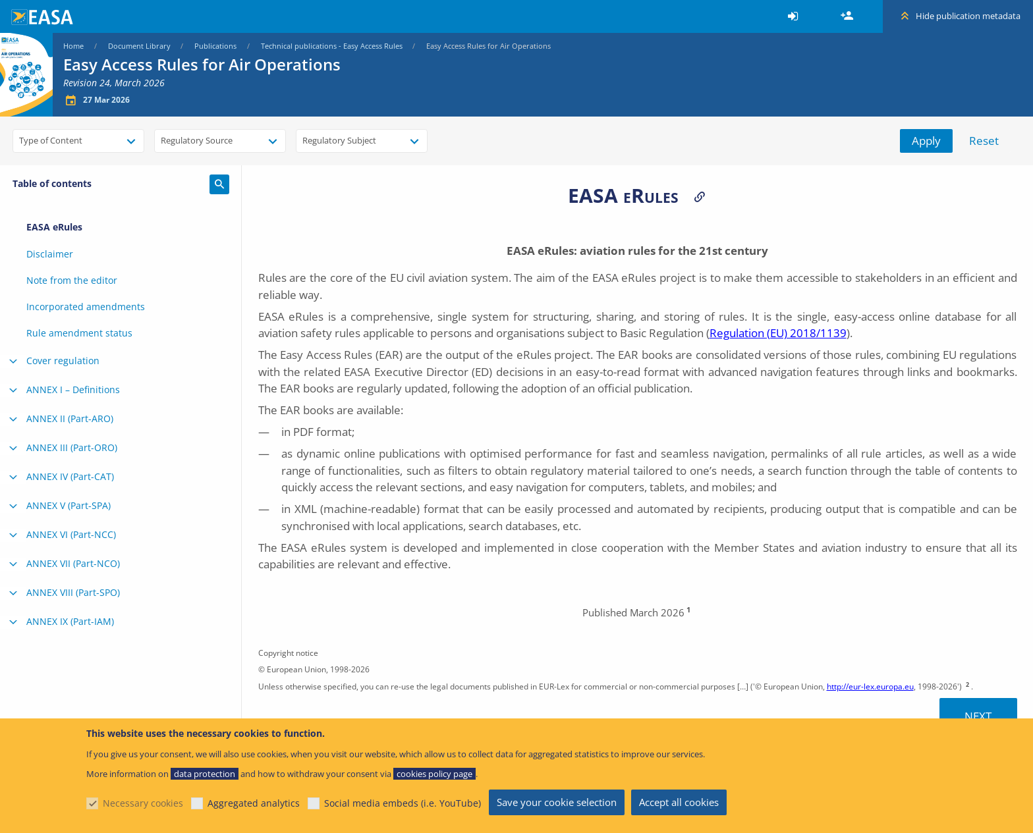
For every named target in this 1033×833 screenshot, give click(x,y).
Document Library (139, 46)
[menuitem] (794, 16)
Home (73, 46)
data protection (204, 774)
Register (848, 16)
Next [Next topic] (977, 716)
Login (794, 16)
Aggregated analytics (254, 803)
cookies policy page (434, 774)
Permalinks (700, 196)
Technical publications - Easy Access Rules (332, 46)
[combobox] (78, 141)
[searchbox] (25, 139)
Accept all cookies (679, 802)
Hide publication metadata (968, 16)
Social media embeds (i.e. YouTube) (402, 803)
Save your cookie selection (557, 802)
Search (219, 184)
